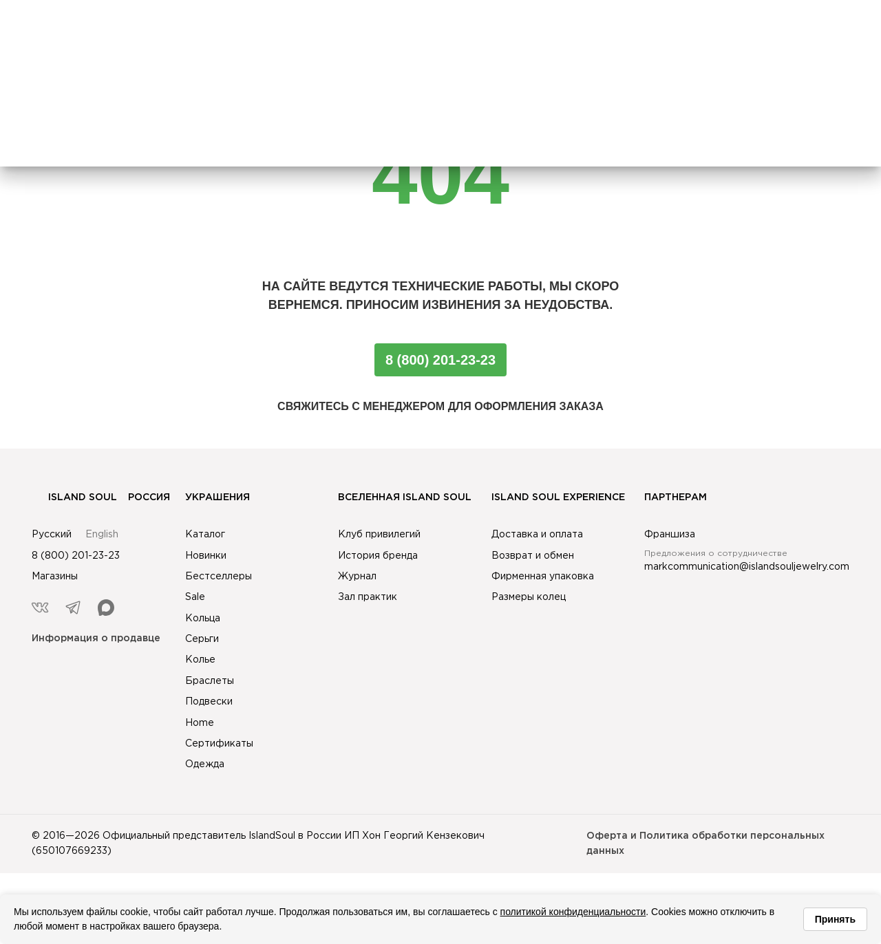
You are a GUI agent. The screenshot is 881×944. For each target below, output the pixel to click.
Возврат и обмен (532, 556)
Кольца (202, 618)
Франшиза (669, 534)
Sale (195, 597)
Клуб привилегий (379, 534)
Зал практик (367, 597)
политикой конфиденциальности (573, 911)
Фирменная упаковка (542, 576)
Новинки (205, 556)
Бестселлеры (218, 576)
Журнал (357, 576)
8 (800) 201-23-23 (440, 359)
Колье (200, 660)
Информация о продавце (96, 638)
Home (199, 723)
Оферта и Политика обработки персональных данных (705, 843)
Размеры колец (528, 597)
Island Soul (74, 497)
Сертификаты (219, 744)
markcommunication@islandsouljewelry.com (746, 567)
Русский (52, 534)
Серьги (202, 639)
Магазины (55, 576)
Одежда (204, 764)
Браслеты (209, 681)
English (101, 534)
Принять (835, 919)
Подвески (209, 702)
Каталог (205, 534)
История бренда (378, 556)
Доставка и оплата (537, 534)
